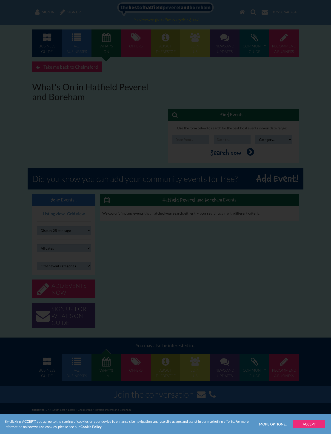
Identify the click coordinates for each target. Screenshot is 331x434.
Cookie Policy (91, 427)
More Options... (273, 424)
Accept (309, 424)
